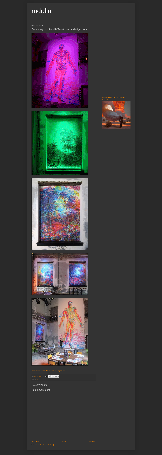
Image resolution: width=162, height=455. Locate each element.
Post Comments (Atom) (47, 445)
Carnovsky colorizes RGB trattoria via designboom (48, 371)
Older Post (92, 441)
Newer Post (35, 441)
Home (64, 441)
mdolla (41, 11)
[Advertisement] (116, 58)
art (37, 379)
